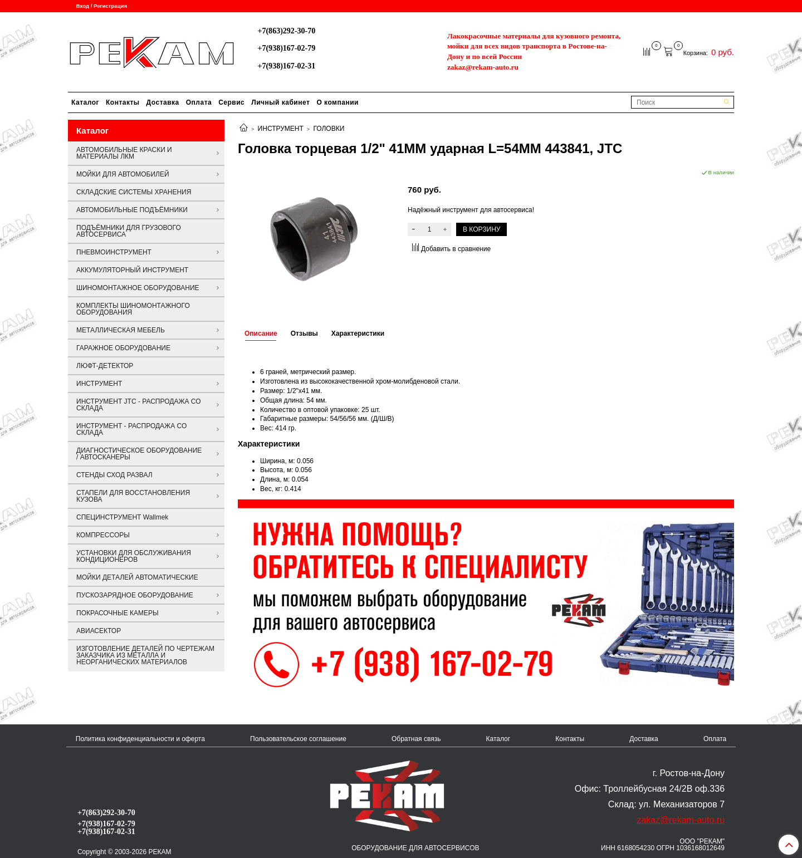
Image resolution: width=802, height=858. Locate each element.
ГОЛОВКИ (328, 129)
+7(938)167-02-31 (286, 65)
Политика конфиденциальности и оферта (140, 739)
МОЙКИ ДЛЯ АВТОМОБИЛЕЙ (122, 174)
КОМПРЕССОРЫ (103, 535)
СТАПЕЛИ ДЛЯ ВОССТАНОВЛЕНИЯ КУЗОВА (133, 496)
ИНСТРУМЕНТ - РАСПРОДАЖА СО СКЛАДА (131, 429)
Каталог (85, 102)
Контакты (123, 102)
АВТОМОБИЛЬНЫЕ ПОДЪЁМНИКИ (132, 210)
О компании (337, 102)
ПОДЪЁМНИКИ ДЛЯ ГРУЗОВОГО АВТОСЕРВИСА (128, 231)
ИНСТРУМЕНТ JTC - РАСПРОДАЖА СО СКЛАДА (138, 405)
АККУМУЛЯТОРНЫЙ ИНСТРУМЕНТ (132, 270)
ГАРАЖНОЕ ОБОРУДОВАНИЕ (123, 348)
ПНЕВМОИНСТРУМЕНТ (113, 252)
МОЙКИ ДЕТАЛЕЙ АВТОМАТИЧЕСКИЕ (137, 577)
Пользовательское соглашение (298, 739)
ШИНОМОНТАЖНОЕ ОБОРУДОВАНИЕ (137, 288)
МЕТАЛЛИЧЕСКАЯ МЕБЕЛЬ (120, 330)
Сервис (231, 102)
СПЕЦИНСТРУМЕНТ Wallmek (122, 517)
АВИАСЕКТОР (98, 631)
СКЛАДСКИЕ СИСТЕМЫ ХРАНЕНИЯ (133, 192)
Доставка (162, 102)
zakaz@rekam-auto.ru (483, 67)
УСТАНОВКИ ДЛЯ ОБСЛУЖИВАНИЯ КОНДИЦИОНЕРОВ (133, 556)
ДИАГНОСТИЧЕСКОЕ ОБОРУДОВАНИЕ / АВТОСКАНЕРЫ (139, 454)
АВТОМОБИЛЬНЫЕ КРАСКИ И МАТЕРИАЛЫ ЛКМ (124, 153)
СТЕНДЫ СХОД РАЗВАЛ (114, 475)
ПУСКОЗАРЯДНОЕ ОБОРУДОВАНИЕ (134, 595)
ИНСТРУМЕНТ (281, 129)
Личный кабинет (280, 102)
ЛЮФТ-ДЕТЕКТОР (104, 366)
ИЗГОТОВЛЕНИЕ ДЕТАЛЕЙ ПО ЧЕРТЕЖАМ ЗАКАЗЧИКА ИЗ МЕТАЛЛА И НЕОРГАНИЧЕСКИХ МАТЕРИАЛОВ (145, 655)
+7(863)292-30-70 (286, 30)
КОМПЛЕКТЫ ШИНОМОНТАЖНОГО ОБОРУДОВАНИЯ (133, 309)
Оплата (199, 102)
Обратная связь (416, 739)
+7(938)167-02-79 (286, 47)
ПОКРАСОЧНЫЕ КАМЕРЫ (117, 613)
